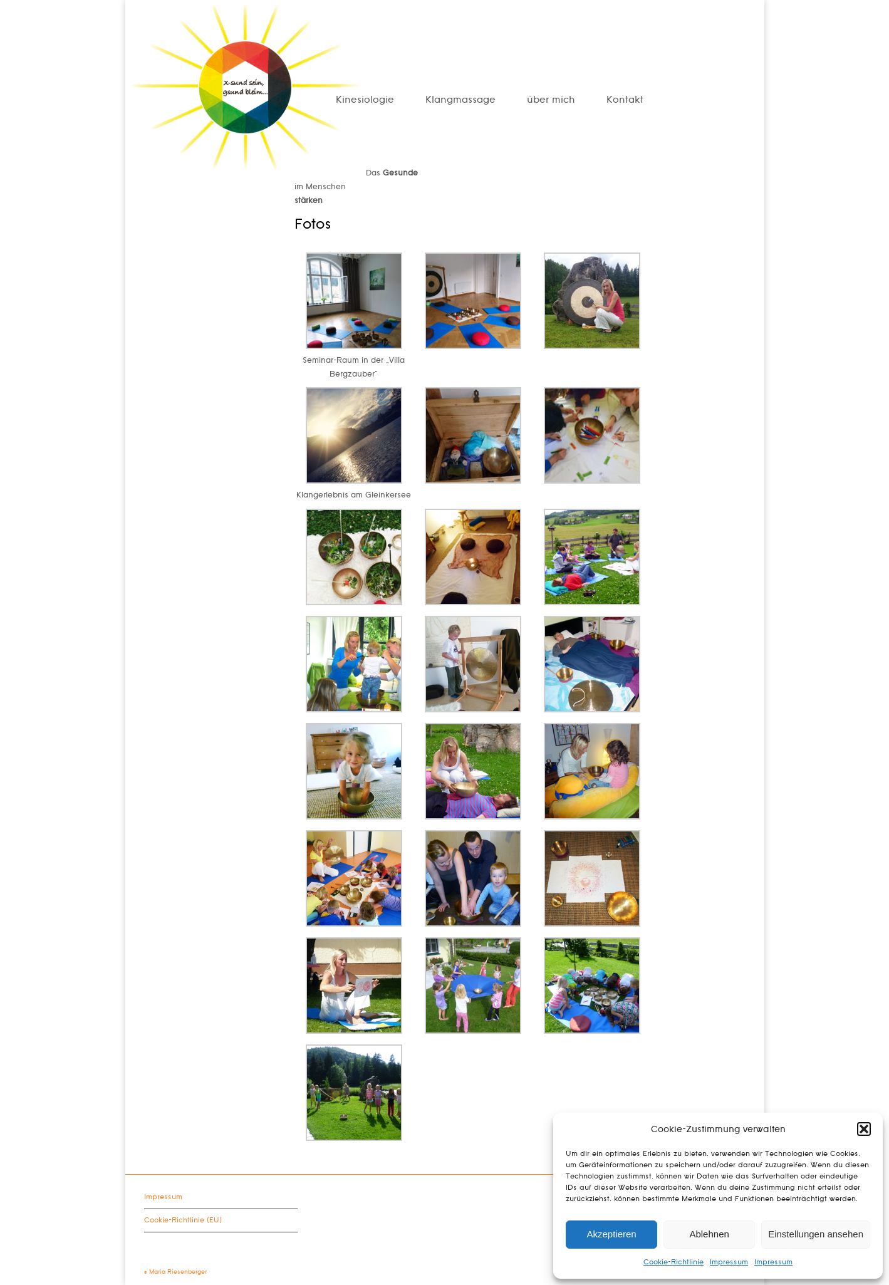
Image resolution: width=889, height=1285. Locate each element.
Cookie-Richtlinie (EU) (183, 1220)
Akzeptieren (611, 1234)
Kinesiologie (365, 100)
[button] (864, 1129)
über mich (551, 100)
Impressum (729, 1262)
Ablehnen (709, 1234)
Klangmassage (460, 100)
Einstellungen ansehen (815, 1234)
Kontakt (624, 100)
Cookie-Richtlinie (673, 1262)
